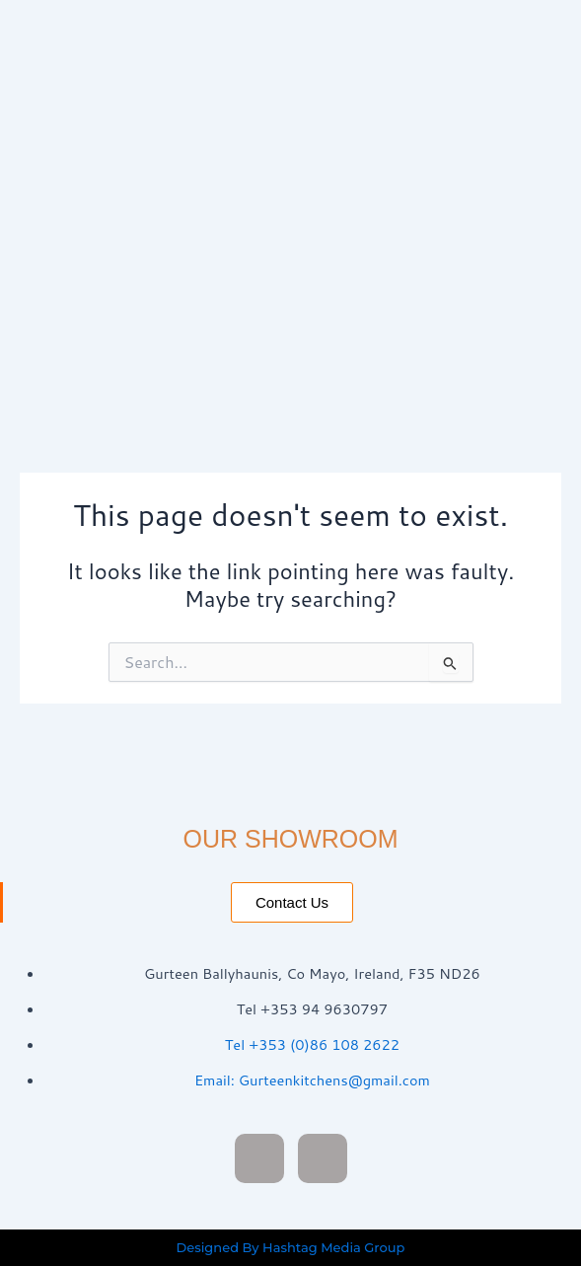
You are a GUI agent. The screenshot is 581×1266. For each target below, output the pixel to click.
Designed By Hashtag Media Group (291, 1247)
